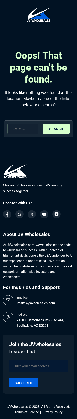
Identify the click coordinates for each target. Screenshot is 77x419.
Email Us (22, 297)
